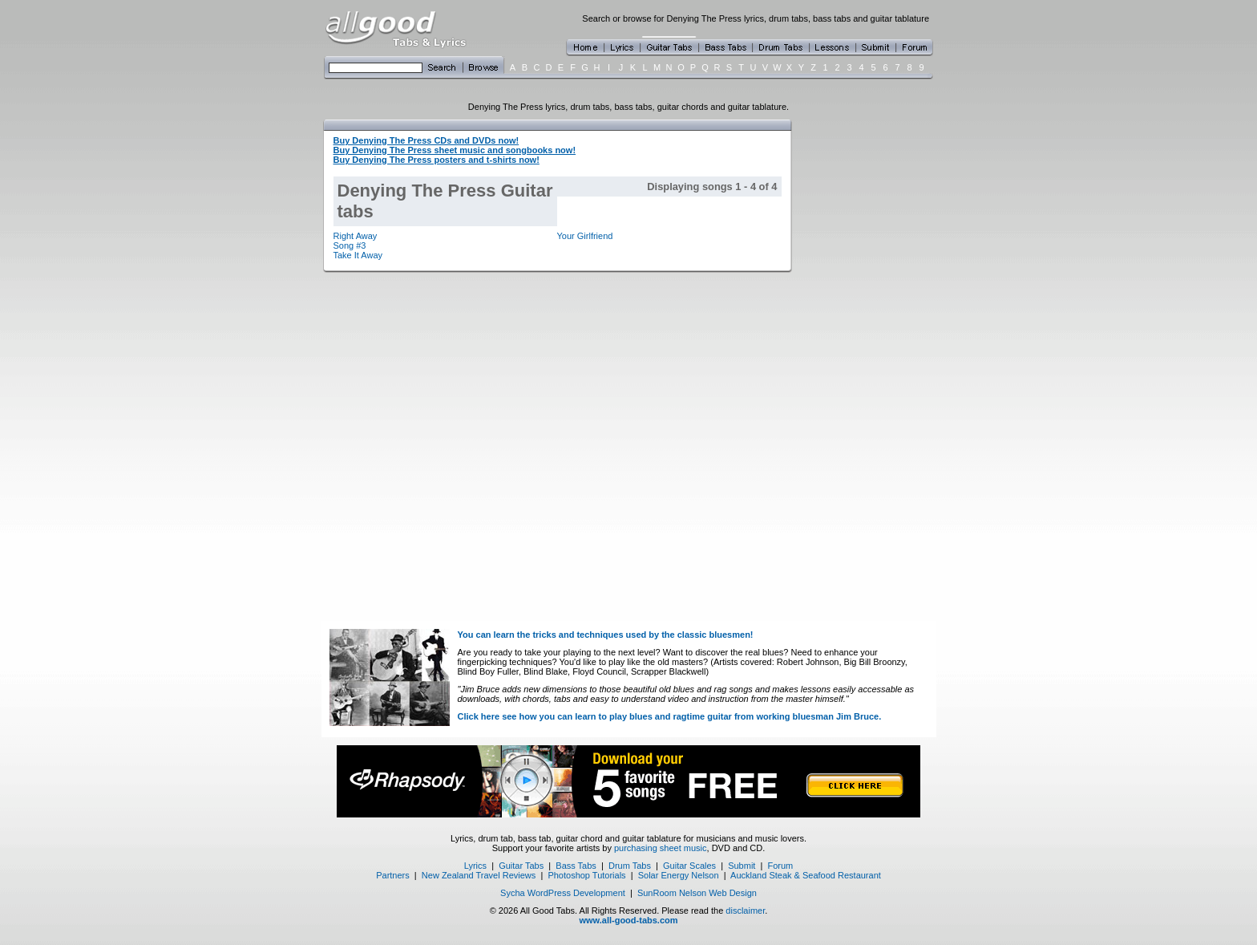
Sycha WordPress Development (562, 893)
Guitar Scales (689, 865)
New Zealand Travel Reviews (479, 875)
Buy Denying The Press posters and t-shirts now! (436, 159)
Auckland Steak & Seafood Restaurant (805, 875)
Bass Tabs (576, 865)
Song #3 (349, 245)
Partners (393, 875)
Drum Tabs (629, 865)
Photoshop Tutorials (586, 875)
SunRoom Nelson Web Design (697, 893)
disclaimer (745, 910)
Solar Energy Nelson (678, 875)
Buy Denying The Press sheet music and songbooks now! (454, 150)
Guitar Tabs (521, 865)
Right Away (355, 236)
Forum (781, 865)
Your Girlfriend (585, 236)
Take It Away (358, 255)
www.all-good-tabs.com (628, 920)
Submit (741, 865)
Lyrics (475, 865)
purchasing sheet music (660, 848)
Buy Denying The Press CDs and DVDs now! (426, 140)
